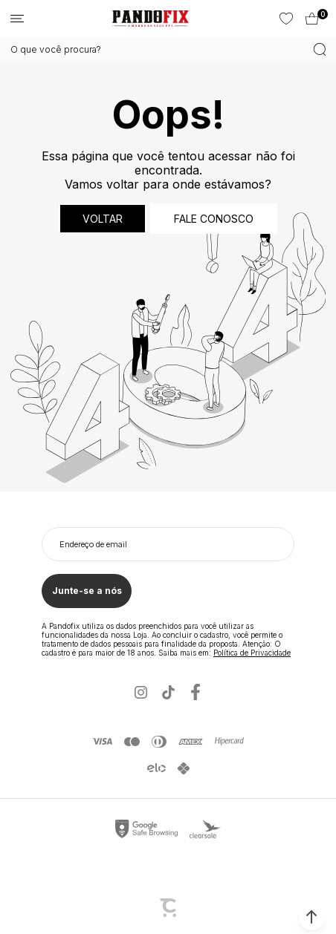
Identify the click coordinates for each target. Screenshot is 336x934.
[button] (311, 917)
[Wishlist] (285, 18)
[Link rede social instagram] (141, 692)
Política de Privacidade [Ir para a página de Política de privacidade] (252, 652)
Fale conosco (213, 218)
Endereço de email (93, 544)
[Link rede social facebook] (196, 692)
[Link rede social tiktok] (168, 692)
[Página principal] (150, 18)
